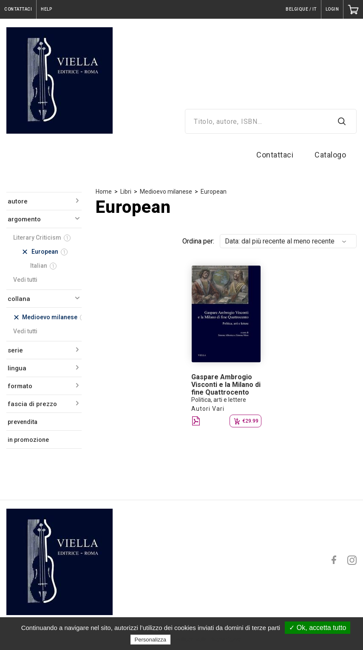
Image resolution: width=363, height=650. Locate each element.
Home (104, 191)
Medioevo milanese (166, 191)
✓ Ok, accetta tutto (317, 627)
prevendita (22, 421)
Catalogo (330, 154)
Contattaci (274, 154)
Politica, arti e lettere (218, 399)
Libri (125, 191)
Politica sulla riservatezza (208, 639)
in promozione (28, 439)
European (214, 191)
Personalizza (150, 639)
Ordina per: (198, 241)
